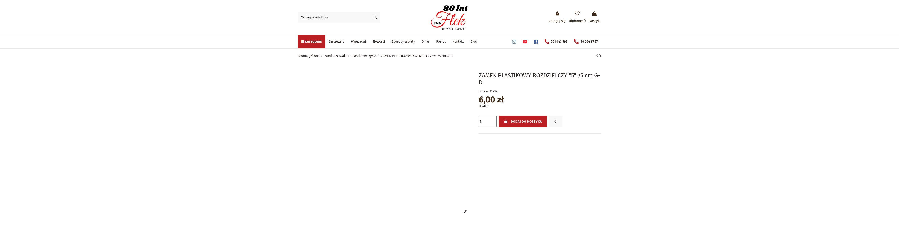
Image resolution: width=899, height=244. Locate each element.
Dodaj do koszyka (523, 122)
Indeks (484, 91)
